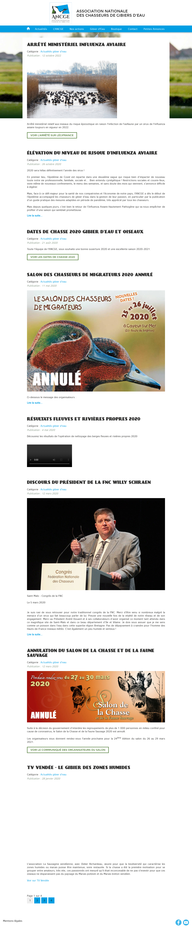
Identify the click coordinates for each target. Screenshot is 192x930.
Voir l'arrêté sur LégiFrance (52, 135)
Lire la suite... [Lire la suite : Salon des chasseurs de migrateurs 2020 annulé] (34, 402)
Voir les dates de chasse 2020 (52, 257)
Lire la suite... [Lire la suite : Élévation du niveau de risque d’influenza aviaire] (34, 215)
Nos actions (77, 29)
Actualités (41, 29)
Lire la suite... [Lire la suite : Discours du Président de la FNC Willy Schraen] (34, 634)
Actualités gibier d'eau (53, 51)
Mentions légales (12, 920)
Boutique (116, 29)
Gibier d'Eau (97, 29)
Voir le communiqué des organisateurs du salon (67, 750)
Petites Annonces (154, 29)
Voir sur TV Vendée (38, 880)
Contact (132, 29)
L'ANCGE (58, 29)
